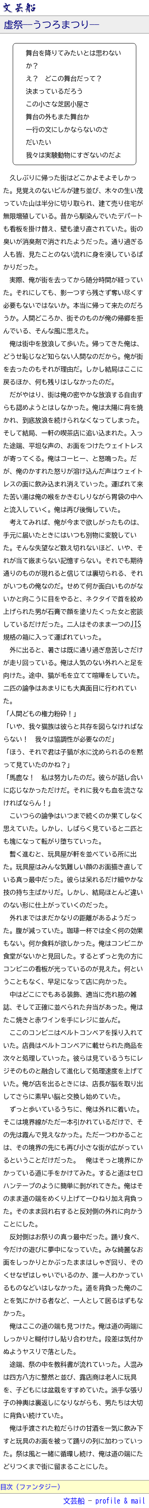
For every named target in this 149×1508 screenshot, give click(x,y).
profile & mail (120, 1500)
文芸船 (74, 1500)
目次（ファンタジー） (32, 1487)
